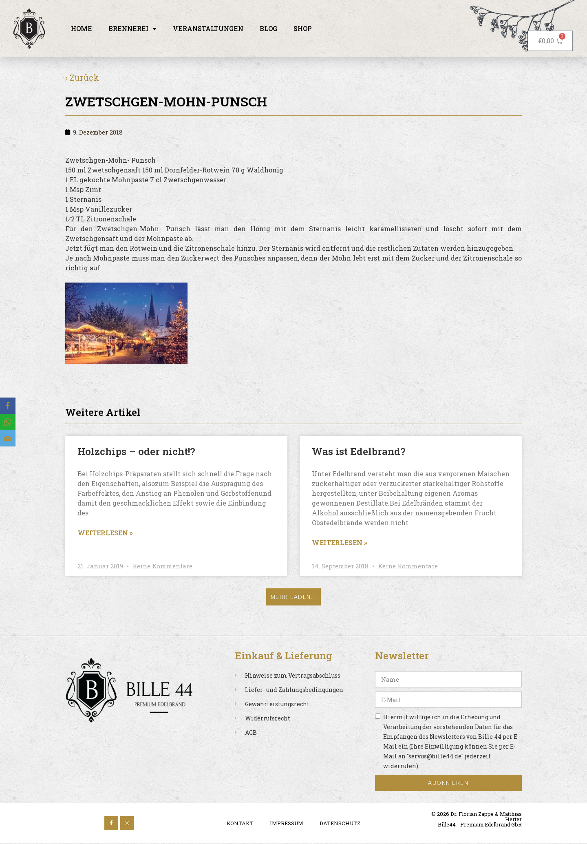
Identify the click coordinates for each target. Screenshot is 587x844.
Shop (303, 28)
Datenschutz (340, 824)
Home (81, 28)
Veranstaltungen (208, 28)
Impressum (286, 824)
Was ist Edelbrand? (359, 451)
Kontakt (240, 824)
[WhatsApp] (7, 422)
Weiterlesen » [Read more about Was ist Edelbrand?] (339, 542)
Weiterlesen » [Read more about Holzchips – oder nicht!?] (105, 532)
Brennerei (132, 28)
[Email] (7, 438)
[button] (293, 598)
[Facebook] (7, 406)
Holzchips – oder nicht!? (136, 451)
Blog (268, 28)
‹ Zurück (82, 77)
